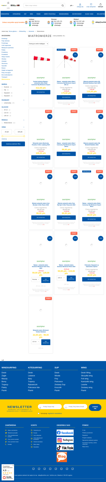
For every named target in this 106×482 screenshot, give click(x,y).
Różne (3, 68)
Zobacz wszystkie (13, 22)
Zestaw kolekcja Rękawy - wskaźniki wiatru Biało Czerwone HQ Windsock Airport (40, 83)
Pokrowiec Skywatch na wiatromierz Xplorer (92, 265)
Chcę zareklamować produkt (13, 436)
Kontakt (10, 444)
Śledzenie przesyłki (12, 432)
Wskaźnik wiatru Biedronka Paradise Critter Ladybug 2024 (41, 144)
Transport (4, 77)
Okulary (4, 59)
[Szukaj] (62, 5)
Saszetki (4, 66)
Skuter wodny (77, 14)
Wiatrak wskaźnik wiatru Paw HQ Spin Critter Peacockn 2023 (66, 204)
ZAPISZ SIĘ (95, 407)
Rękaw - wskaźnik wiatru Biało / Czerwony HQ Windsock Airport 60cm (91, 205)
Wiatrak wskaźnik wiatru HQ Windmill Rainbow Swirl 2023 (91, 82)
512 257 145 (80, 21)
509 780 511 (36, 21)
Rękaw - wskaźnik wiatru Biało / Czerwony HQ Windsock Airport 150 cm (66, 83)
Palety (3, 50)
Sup (25, 14)
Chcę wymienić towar (13, 441)
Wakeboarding (64, 14)
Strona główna (13, 31)
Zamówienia (10, 425)
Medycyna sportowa (8, 47)
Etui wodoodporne (7, 75)
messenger (35, 23)
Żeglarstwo (101, 14)
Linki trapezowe (6, 45)
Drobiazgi (4, 38)
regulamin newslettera (55, 413)
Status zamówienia (12, 430)
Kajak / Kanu (89, 14)
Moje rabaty (36, 444)
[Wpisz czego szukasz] (44, 5)
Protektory (5, 52)
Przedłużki (5, 54)
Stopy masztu (6, 56)
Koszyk (35, 432)
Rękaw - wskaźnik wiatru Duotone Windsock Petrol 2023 (66, 265)
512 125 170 (58, 21)
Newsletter (36, 447)
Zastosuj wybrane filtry (13, 144)
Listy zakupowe (91, 6)
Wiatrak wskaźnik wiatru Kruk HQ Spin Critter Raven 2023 (41, 204)
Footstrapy (5, 43)
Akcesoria (31, 31)
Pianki (38, 14)
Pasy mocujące (6, 72)
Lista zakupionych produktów (38, 438)
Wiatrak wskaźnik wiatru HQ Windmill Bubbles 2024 (91, 144)
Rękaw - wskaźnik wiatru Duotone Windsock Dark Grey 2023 (40, 266)
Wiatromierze (6, 79)
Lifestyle (4, 61)
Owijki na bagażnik (7, 70)
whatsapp (35, 25)
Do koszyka (41, 92)
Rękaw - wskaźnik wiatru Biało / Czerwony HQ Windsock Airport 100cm (66, 144)
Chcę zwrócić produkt (13, 439)
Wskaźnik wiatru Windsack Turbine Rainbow (41, 331)
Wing (31, 14)
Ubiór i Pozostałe (49, 14)
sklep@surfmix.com (43, 475)
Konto (34, 425)
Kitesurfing (16, 14)
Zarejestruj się (37, 430)
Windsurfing (5, 14)
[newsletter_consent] (38, 413)
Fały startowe (6, 41)
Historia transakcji (38, 441)
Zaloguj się (80, 6)
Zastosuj (4, 139)
